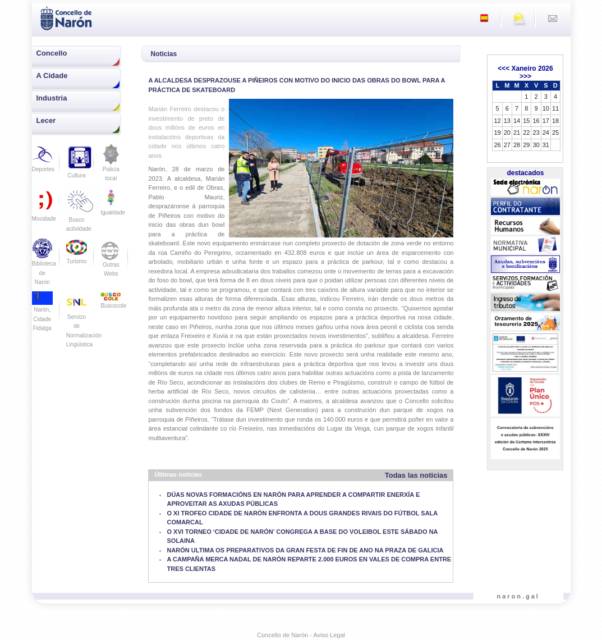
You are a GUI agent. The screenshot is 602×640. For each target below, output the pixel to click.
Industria (51, 98)
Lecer (46, 120)
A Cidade (52, 75)
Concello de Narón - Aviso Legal (301, 635)
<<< (503, 68)
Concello (51, 53)
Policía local (110, 166)
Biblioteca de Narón (44, 265)
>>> (525, 76)
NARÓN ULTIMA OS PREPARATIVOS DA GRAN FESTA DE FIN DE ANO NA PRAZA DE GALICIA (305, 550)
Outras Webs (110, 261)
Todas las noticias (416, 475)
